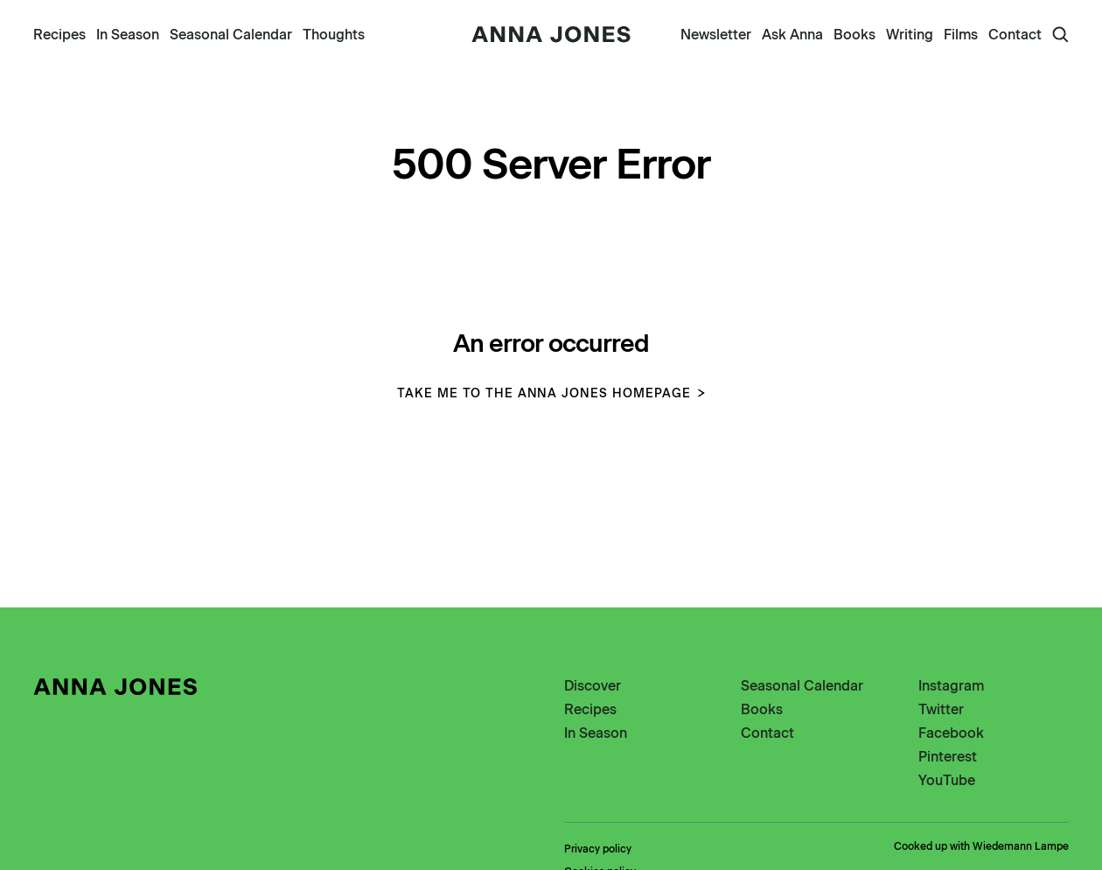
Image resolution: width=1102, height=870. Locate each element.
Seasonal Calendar (231, 34)
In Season (127, 34)
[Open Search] (1060, 34)
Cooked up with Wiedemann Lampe (981, 846)
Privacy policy (597, 849)
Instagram (951, 685)
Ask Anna (792, 34)
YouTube (946, 780)
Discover (592, 685)
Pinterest (947, 756)
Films (961, 34)
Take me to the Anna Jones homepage (551, 393)
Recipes (59, 34)
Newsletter (715, 34)
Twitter (941, 709)
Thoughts (334, 34)
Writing (909, 34)
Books (854, 34)
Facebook (951, 733)
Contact (1015, 34)
